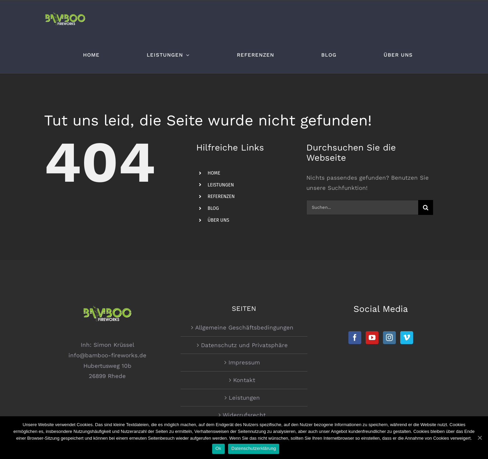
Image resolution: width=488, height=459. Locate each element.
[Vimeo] (406, 337)
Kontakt (244, 380)
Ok (218, 448)
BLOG (213, 208)
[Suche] (425, 207)
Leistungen (244, 397)
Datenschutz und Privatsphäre (244, 345)
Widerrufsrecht (244, 415)
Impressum (244, 362)
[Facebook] (354, 337)
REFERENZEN (221, 196)
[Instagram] (389, 337)
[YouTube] (372, 337)
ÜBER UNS (218, 220)
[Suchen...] (362, 207)
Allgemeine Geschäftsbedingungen (244, 327)
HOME (213, 173)
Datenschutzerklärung (253, 448)
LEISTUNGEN (220, 185)
